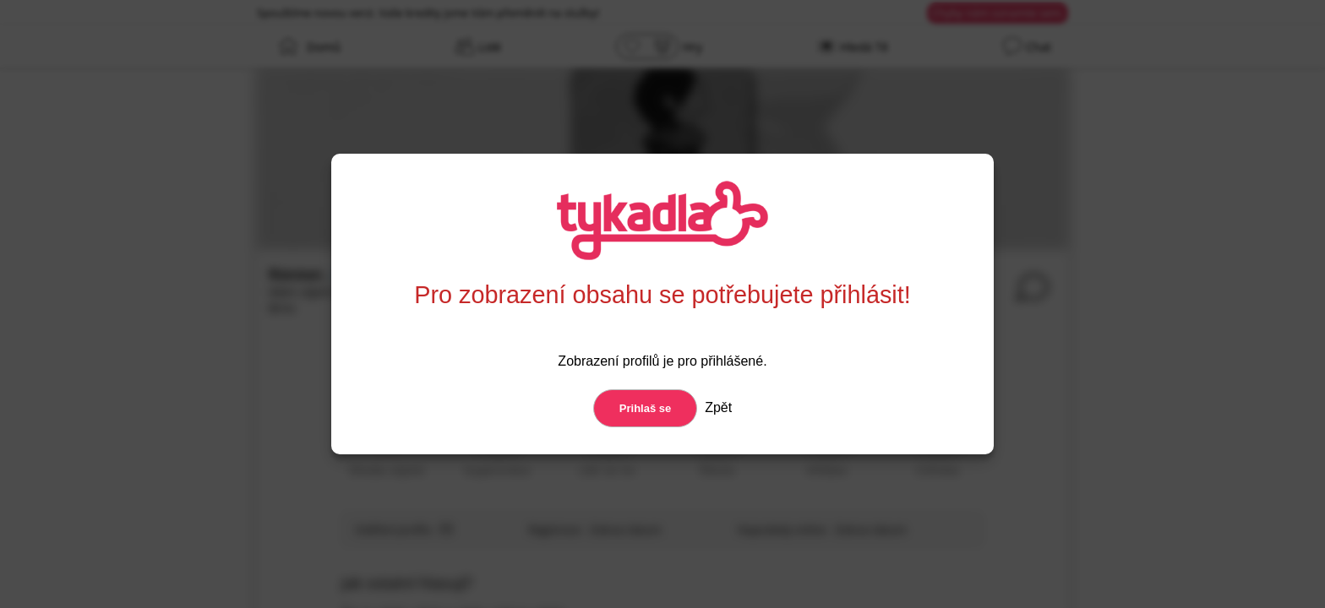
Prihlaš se (645, 408)
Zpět (716, 407)
